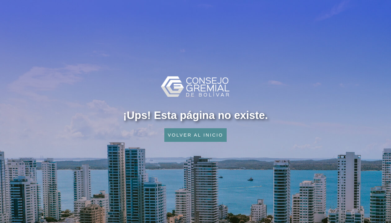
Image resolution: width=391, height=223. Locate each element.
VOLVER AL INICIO (195, 135)
